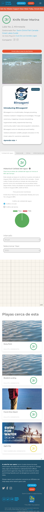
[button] (40, 3)
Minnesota (19, 27)
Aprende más (10, 140)
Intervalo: (8, 235)
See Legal (30, 509)
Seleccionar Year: (12, 246)
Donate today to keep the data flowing (22, 51)
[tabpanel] (22, 204)
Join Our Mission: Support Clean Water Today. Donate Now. (22, 9)
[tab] (7, 153)
